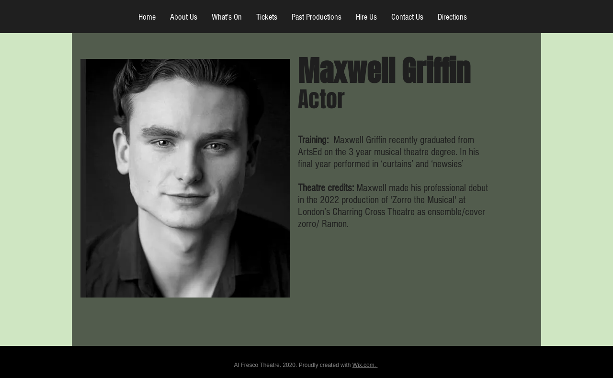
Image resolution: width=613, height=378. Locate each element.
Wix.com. (365, 365)
